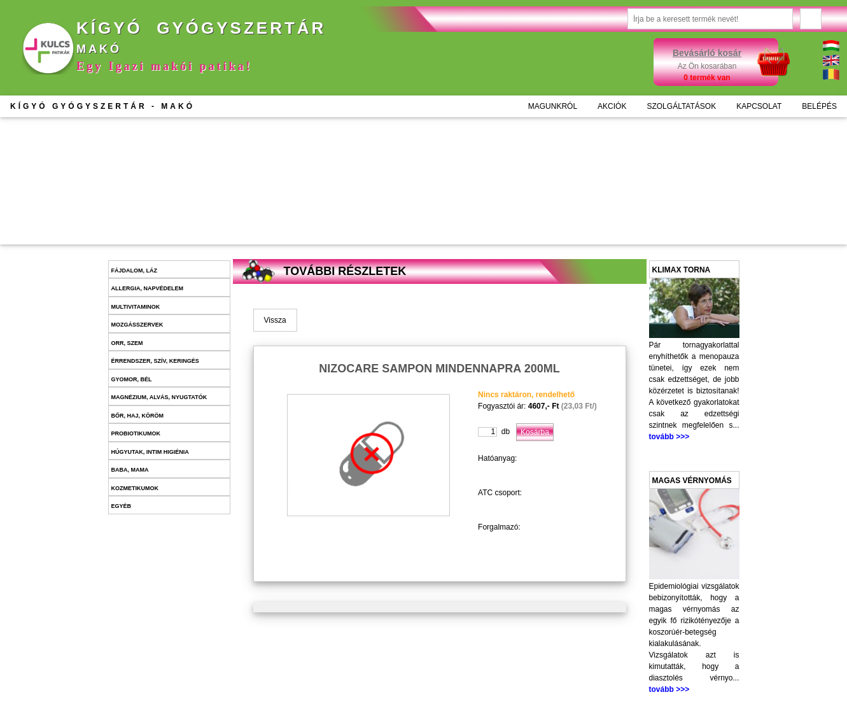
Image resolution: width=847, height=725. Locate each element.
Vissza (275, 320)
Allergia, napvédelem (147, 288)
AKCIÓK (612, 106)
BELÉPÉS (819, 106)
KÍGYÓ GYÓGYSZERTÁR (102, 106)
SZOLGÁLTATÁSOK (681, 106)
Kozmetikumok (135, 488)
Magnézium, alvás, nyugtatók (159, 397)
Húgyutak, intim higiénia (150, 452)
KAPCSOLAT (758, 106)
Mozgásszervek (137, 324)
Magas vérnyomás (692, 480)
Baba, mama (130, 470)
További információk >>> (320, 190)
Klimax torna (681, 269)
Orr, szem (127, 343)
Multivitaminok (135, 307)
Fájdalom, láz (134, 270)
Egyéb (121, 506)
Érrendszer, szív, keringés (155, 361)
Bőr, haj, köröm (137, 415)
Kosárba (338, 216)
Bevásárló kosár (707, 53)
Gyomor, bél (131, 379)
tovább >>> (669, 436)
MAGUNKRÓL (552, 106)
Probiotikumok (136, 433)
